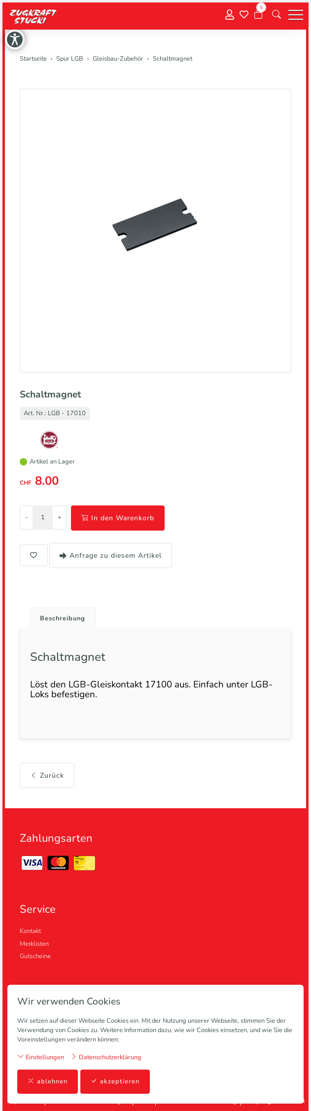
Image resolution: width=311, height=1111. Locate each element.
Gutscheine (35, 956)
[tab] (59, 616)
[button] (276, 15)
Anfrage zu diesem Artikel (111, 555)
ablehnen (48, 1081)
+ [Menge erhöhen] (60, 517)
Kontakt (30, 931)
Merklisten (34, 943)
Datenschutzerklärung (105, 1057)
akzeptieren (115, 1081)
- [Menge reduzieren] (26, 517)
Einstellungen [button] (40, 1057)
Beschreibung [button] (62, 618)
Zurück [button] (47, 775)
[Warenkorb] (258, 15)
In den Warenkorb (117, 518)
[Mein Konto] (229, 15)
